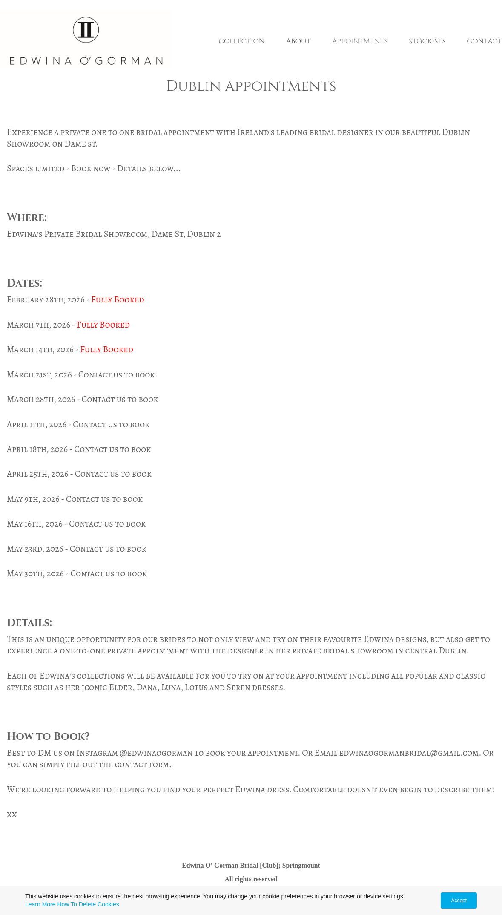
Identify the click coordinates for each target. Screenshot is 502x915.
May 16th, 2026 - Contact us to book (76, 523)
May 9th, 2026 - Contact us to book (75, 499)
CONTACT (484, 41)
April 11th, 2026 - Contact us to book (78, 424)
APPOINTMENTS (359, 41)
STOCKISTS (427, 41)
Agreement (285, 899)
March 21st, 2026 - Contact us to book (81, 374)
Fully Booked (117, 299)
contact (131, 764)
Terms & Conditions (349, 899)
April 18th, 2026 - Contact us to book (79, 449)
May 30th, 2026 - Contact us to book (77, 573)
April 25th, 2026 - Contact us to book (79, 474)
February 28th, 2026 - (49, 299)
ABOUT (298, 41)
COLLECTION (241, 41)
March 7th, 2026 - (42, 325)
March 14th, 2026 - (43, 349)
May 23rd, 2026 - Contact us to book (76, 549)
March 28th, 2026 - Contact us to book (82, 399)
